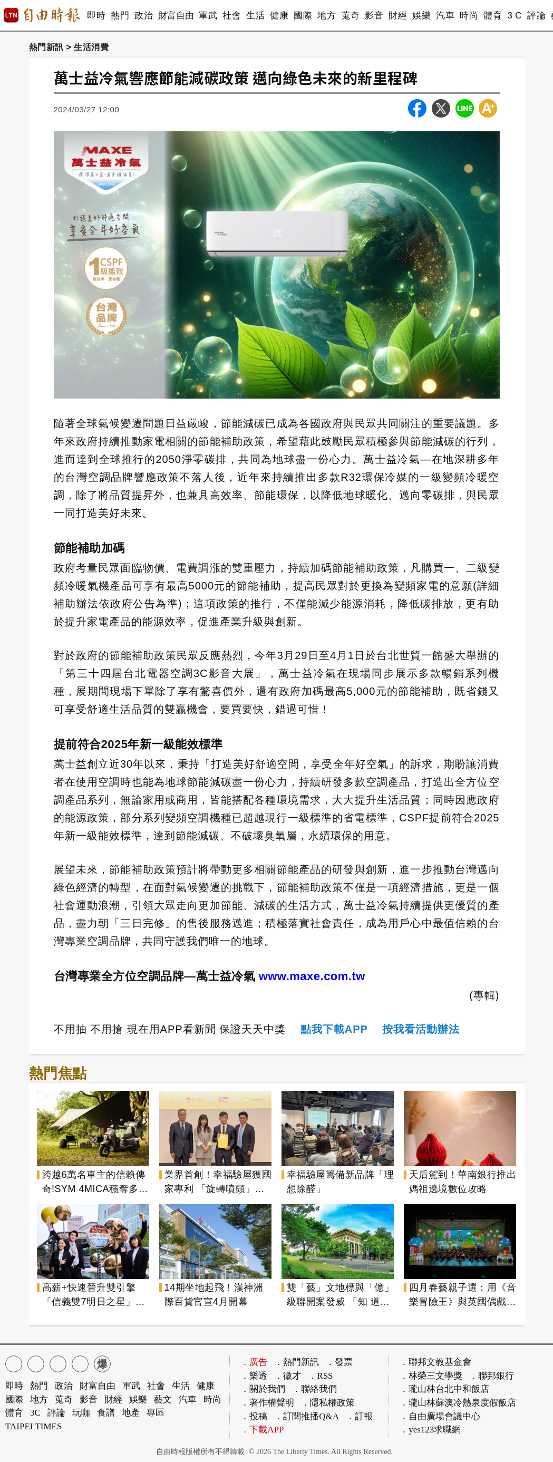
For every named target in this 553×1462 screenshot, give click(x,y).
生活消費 (91, 47)
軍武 (208, 16)
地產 (131, 1413)
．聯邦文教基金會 (435, 1362)
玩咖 (81, 1413)
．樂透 (253, 1376)
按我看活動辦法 (421, 1029)
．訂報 (359, 1416)
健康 (279, 16)
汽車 (445, 16)
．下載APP (262, 1430)
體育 (492, 16)
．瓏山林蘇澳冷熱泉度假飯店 (458, 1403)
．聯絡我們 (314, 1389)
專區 (155, 1413)
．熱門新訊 (296, 1362)
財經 (398, 16)
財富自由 (175, 16)
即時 (96, 16)
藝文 (163, 1400)
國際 (303, 16)
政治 (143, 16)
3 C (514, 16)
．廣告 (253, 1362)
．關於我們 (262, 1389)
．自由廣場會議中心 (440, 1416)
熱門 (120, 16)
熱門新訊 (46, 47)
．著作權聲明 (267, 1403)
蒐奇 (350, 16)
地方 (326, 16)
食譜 (106, 1413)
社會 (231, 16)
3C (35, 1413)
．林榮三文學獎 (431, 1376)
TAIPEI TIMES (33, 1426)
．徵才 (287, 1376)
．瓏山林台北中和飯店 (444, 1389)
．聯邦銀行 (491, 1376)
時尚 (469, 16)
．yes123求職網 (430, 1430)
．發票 (339, 1362)
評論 (536, 16)
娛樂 (421, 16)
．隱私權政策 (328, 1403)
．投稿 (253, 1416)
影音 (374, 16)
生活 (255, 16)
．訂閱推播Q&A (306, 1416)
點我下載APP (334, 1029)
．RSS (320, 1376)
